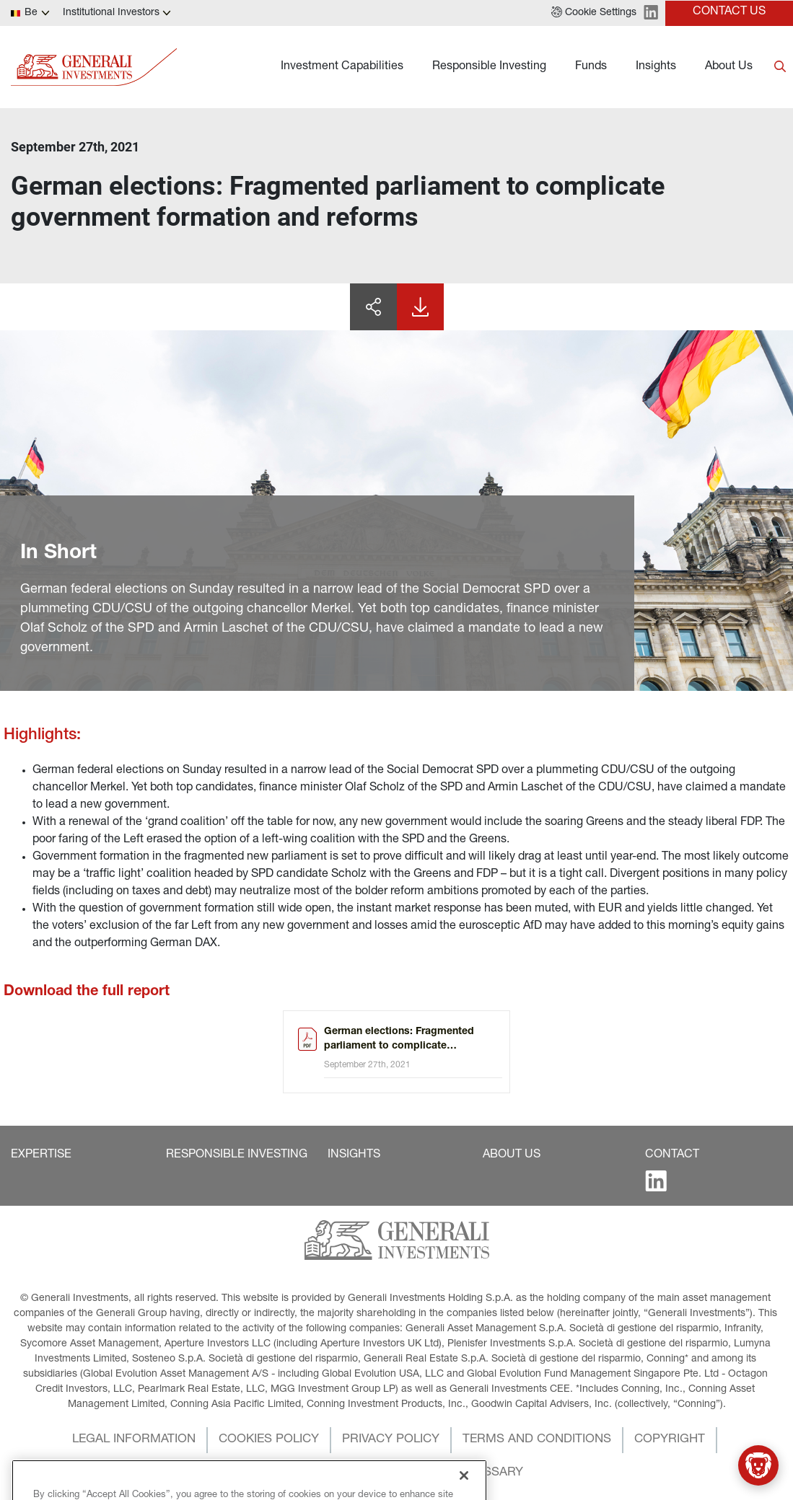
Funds (591, 67)
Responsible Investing (489, 67)
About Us (729, 67)
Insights (656, 67)
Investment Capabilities (342, 67)
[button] (594, 13)
